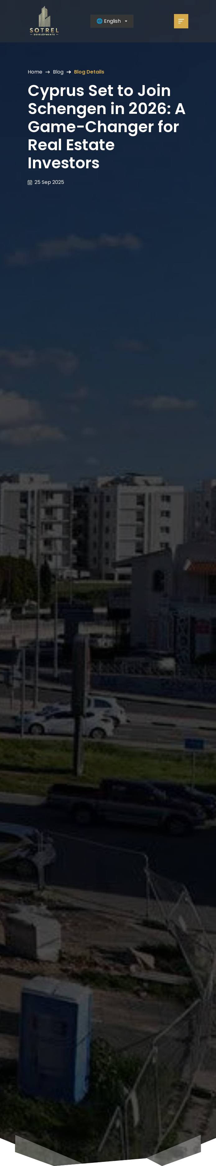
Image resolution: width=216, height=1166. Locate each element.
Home (35, 71)
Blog (58, 71)
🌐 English (108, 21)
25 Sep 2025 (49, 182)
